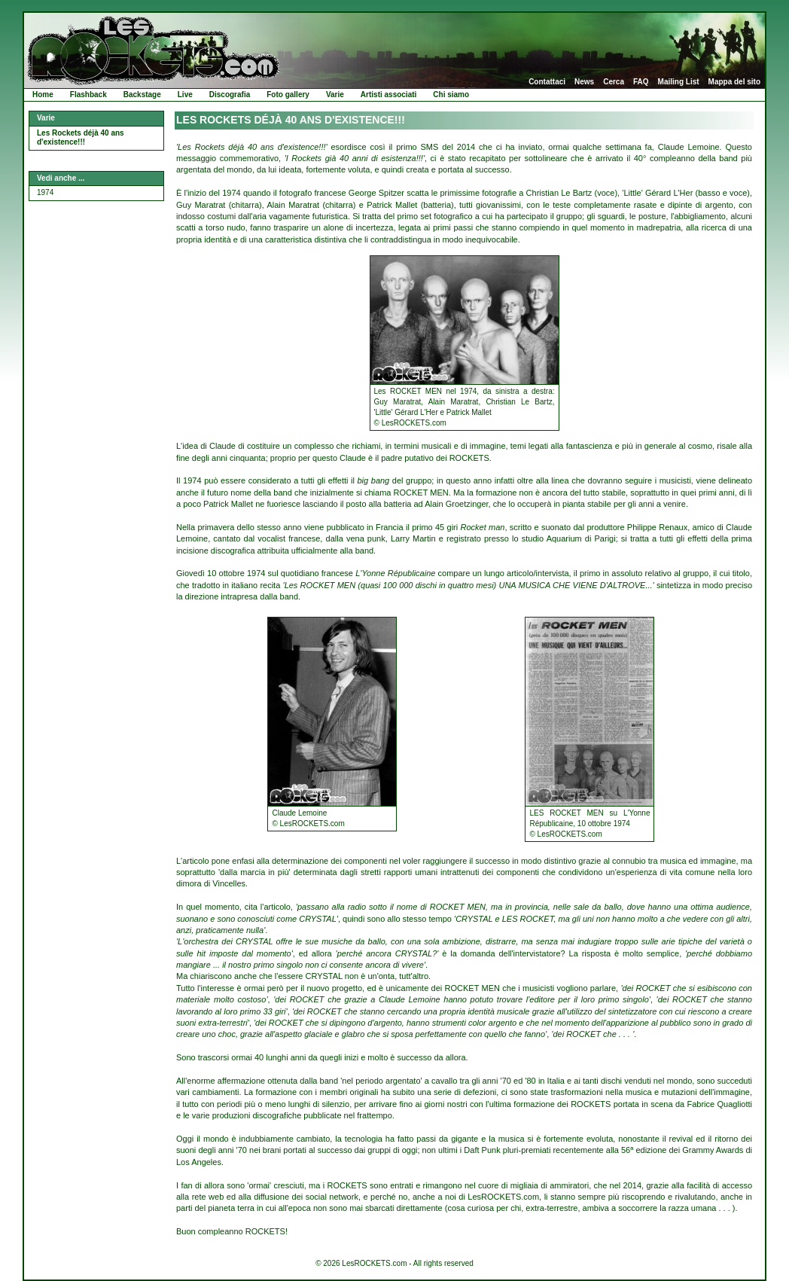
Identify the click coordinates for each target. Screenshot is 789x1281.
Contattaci (547, 82)
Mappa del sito (734, 82)
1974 (45, 192)
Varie (335, 94)
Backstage (142, 94)
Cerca (613, 82)
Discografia (229, 94)
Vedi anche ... (60, 178)
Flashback (88, 94)
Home (42, 94)
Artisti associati (388, 94)
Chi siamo (451, 94)
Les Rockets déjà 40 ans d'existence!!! (80, 138)
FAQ (641, 82)
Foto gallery (288, 94)
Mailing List (678, 82)
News (584, 82)
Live (185, 94)
